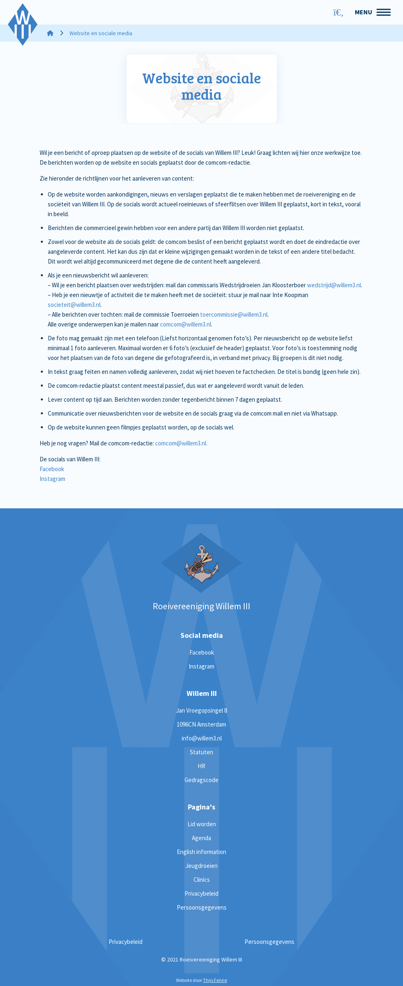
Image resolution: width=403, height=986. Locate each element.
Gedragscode (201, 780)
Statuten (201, 752)
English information (201, 852)
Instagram (52, 479)
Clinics (202, 879)
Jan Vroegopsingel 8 (201, 710)
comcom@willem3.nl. (181, 443)
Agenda (201, 838)
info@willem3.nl (202, 738)
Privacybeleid (201, 893)
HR (201, 766)
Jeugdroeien (201, 866)
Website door (201, 980)
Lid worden (201, 824)
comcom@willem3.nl (185, 324)
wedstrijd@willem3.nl (334, 285)
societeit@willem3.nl (74, 305)
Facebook (52, 469)
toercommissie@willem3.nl (233, 314)
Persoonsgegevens (202, 907)
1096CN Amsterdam (201, 724)
